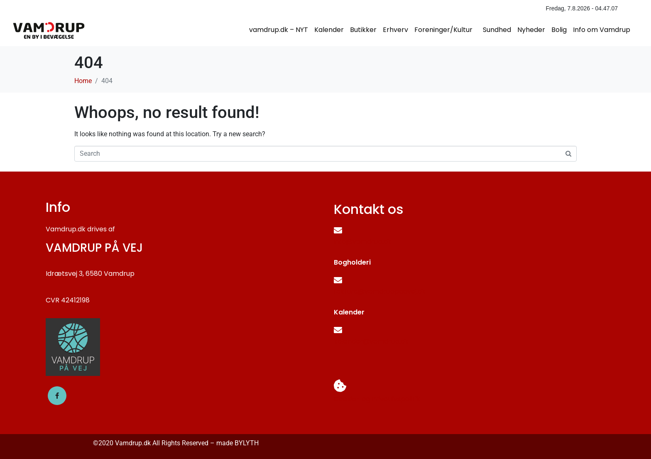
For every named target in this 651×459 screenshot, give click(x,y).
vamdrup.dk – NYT (278, 29)
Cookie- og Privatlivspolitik (377, 399)
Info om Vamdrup (601, 29)
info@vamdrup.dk (363, 241)
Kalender (329, 29)
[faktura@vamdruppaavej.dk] (338, 280)
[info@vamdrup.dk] (338, 230)
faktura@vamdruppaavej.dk (380, 291)
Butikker (363, 29)
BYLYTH (247, 443)
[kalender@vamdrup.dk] (338, 330)
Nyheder (531, 29)
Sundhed (497, 29)
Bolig (559, 29)
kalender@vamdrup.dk (371, 341)
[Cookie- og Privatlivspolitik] (340, 386)
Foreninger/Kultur (443, 29)
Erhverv (395, 29)
